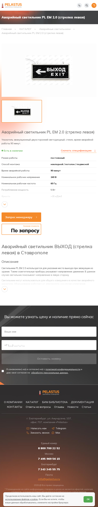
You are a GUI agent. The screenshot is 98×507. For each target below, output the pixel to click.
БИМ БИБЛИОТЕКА (55, 402)
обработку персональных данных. (49, 372)
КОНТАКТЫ (14, 406)
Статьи (86, 406)
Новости (72, 406)
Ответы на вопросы (38, 406)
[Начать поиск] (86, 5)
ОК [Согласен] (88, 499)
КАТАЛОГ (32, 402)
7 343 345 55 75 (49, 469)
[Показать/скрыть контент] (5, 204)
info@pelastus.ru (49, 479)
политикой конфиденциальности (63, 369)
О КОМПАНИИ (13, 402)
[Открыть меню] (93, 5)
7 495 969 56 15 (49, 459)
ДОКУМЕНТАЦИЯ (82, 402)
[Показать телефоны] (79, 5)
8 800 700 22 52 (49, 448)
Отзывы (59, 406)
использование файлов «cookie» (21, 499)
